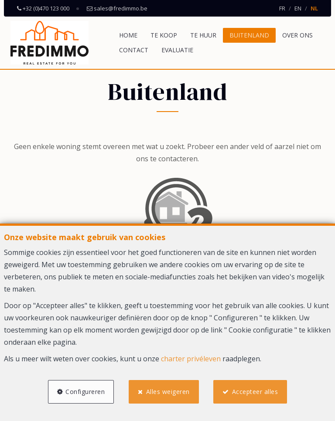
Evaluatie (177, 50)
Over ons (297, 35)
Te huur (203, 35)
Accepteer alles (255, 391)
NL (314, 8)
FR (282, 8)
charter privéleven (191, 358)
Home (128, 35)
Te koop (163, 35)
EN (297, 8)
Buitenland (249, 35)
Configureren (85, 391)
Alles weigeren (168, 391)
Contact (133, 50)
